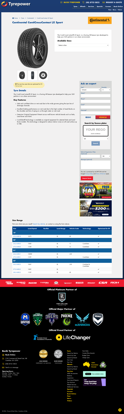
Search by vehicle (39, 224)
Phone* (83, 99)
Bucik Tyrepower (70, 2)
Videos (120, 10)
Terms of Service (100, 174)
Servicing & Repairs (73, 380)
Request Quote (86, 178)
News (114, 10)
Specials (100, 6)
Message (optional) (86, 159)
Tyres (75, 6)
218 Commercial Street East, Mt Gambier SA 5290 (16, 359)
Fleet (109, 10)
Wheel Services (71, 385)
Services (91, 6)
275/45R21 (17, 257)
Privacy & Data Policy (12, 411)
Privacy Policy (89, 174)
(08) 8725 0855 (92, 2)
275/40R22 (17, 269)
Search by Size (71, 355)
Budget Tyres (86, 355)
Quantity (104, 87)
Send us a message (11, 367)
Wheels (82, 6)
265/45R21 (17, 254)
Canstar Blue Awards (88, 353)
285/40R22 (17, 272)
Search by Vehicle (72, 353)
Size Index (85, 351)
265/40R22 (17, 264)
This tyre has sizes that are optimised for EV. (29, 85)
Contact (108, 6)
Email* (83, 105)
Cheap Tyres (86, 358)
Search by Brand (72, 358)
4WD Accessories (72, 373)
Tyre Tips (69, 362)
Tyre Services (71, 382)
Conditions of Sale (22, 411)
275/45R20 (17, 247)
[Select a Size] (83, 45)
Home (15, 18)
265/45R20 (17, 244)
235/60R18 (17, 236)
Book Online (118, 6)
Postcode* (84, 110)
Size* (82, 87)
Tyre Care (70, 360)
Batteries (69, 376)
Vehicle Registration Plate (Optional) (88, 153)
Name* (83, 93)
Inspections (70, 378)
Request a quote (112, 2)
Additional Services (72, 387)
